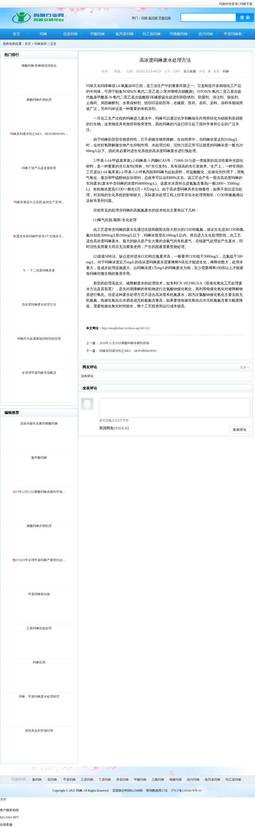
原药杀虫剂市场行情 (39, 730)
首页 (16, 34)
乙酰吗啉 (158, 779)
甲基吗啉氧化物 (233, 36)
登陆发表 (121, 428)
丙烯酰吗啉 (179, 34)
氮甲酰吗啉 (39, 457)
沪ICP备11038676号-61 (186, 790)
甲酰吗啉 (164, 18)
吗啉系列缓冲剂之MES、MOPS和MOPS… (39, 134)
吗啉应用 (39, 662)
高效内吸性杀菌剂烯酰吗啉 (39, 423)
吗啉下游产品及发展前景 (39, 168)
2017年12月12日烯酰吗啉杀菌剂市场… (39, 492)
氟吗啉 (153, 18)
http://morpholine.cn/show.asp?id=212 (126, 328)
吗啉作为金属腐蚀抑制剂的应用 (39, 338)
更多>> (245, 367)
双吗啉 (52, 779)
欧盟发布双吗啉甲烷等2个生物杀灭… (39, 236)
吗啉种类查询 (228, 4)
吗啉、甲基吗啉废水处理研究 (39, 696)
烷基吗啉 (70, 34)
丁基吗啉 (105, 779)
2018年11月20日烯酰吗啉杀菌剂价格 (124, 343)
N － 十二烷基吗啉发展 (39, 270)
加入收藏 (189, 71)
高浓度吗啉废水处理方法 (39, 304)
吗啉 (144, 18)
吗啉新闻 (40, 44)
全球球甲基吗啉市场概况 (39, 373)
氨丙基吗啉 (125, 34)
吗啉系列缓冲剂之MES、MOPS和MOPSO (127, 351)
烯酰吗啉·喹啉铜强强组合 (39, 65)
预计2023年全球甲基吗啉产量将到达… (39, 560)
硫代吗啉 (206, 34)
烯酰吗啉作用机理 (39, 100)
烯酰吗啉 (175, 779)
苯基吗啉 (122, 779)
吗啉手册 (246, 4)
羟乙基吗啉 (152, 34)
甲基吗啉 (69, 779)
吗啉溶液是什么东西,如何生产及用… (39, 202)
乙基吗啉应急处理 (39, 628)
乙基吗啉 (87, 779)
